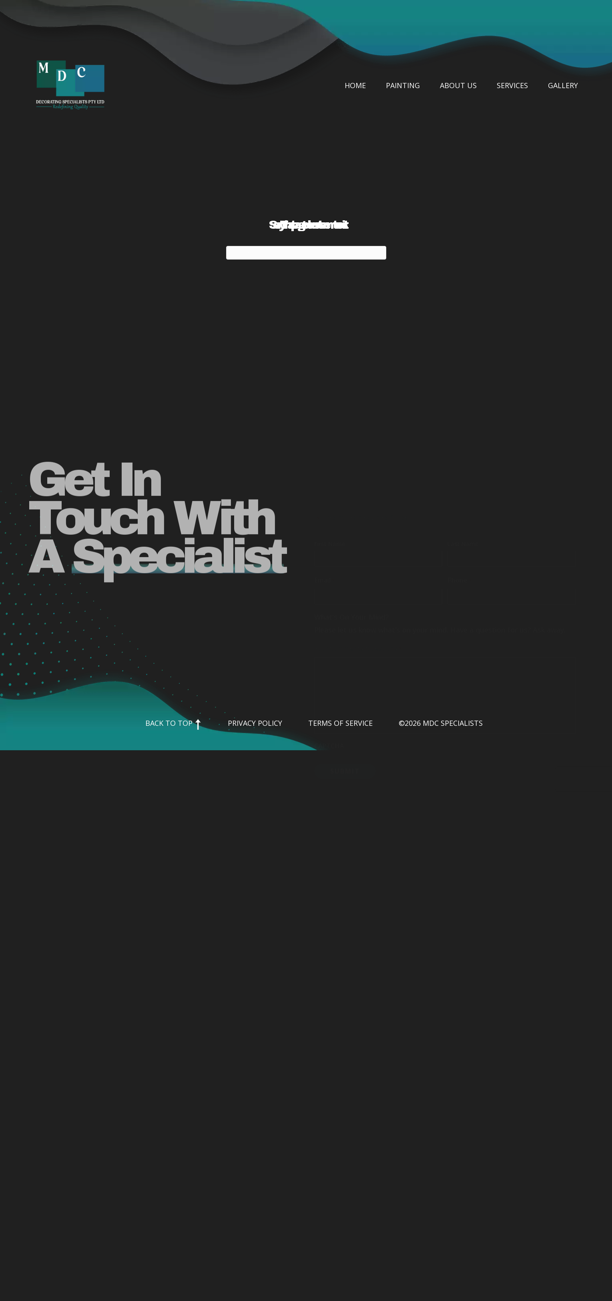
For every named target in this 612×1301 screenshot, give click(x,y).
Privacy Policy (255, 723)
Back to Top (173, 723)
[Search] (306, 253)
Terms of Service (340, 723)
